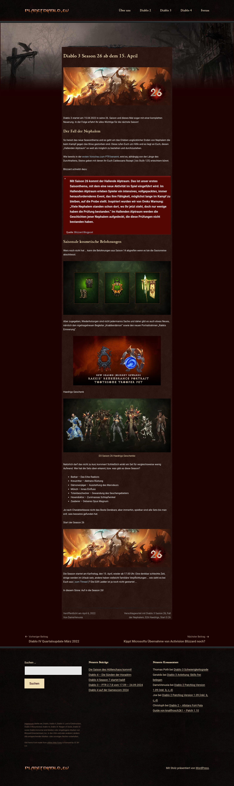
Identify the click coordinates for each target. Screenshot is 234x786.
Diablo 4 (186, 10)
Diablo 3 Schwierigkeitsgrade (191, 669)
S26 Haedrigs (152, 617)
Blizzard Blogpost (83, 232)
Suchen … (30, 662)
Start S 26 (165, 617)
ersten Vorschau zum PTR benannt (100, 156)
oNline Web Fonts (54, 742)
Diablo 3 (165, 10)
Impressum (29, 723)
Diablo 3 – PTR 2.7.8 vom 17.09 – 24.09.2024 (116, 684)
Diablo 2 (145, 10)
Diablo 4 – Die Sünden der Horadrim (110, 674)
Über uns (125, 10)
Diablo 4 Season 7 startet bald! (107, 679)
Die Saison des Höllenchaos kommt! (110, 669)
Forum (205, 10)
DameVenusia (75, 617)
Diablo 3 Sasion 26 (156, 613)
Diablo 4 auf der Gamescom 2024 (109, 690)
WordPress (202, 768)
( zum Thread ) (81, 581)
